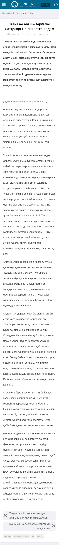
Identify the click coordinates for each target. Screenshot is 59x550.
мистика (7, 536)
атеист (40, 536)
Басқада (20, 13)
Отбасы (31, 13)
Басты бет (7, 13)
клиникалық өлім (21, 536)
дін (33, 536)
